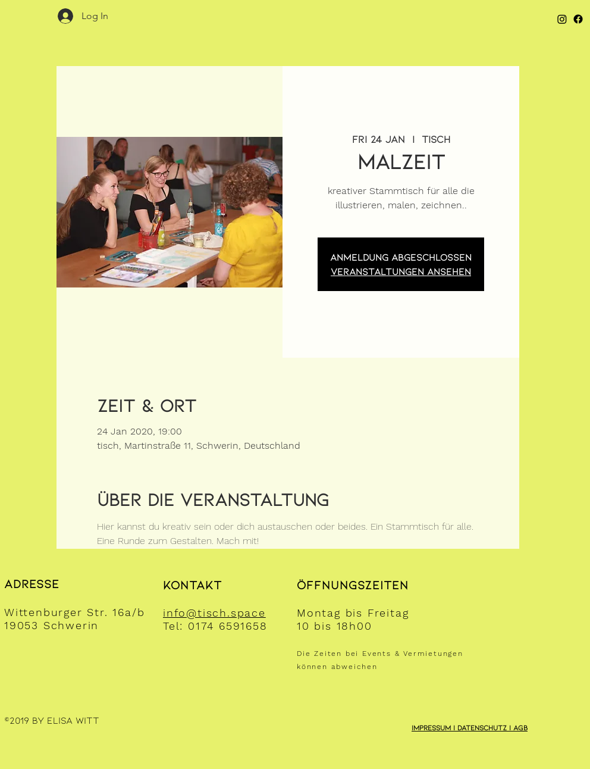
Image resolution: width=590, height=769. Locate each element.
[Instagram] (562, 19)
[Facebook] (578, 19)
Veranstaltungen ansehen (401, 271)
